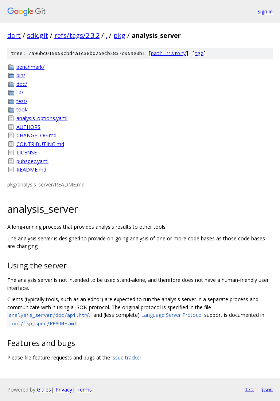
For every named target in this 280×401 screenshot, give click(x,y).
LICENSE (26, 152)
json (267, 389)
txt (249, 389)
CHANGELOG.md (36, 135)
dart (14, 35)
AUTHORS (28, 126)
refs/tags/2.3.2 (77, 35)
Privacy (63, 389)
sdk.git (37, 35)
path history (168, 53)
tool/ (22, 109)
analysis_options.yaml (41, 118)
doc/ (21, 83)
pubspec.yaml (32, 161)
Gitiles (44, 389)
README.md (31, 169)
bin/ (20, 75)
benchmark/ (30, 66)
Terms (84, 389)
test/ (21, 101)
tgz (199, 53)
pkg (119, 35)
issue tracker (126, 357)
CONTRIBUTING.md (40, 144)
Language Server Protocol (172, 314)
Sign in (265, 11)
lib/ (19, 92)
